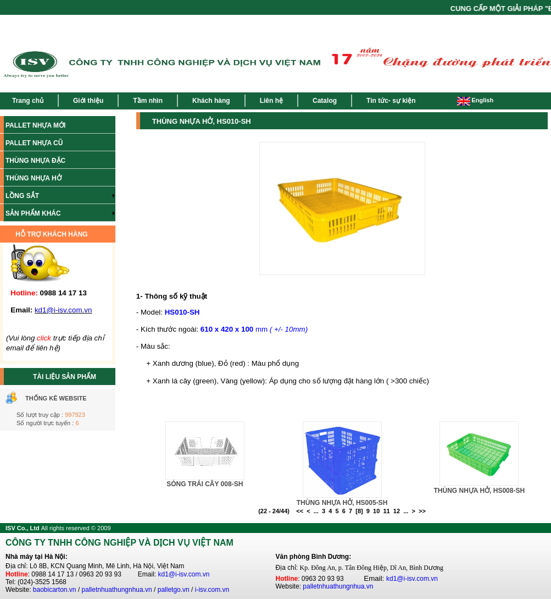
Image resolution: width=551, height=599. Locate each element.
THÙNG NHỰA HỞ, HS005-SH (342, 503)
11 (386, 511)
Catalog (325, 101)
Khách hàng (211, 101)
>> (422, 511)
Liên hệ (271, 101)
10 (376, 511)
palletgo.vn (174, 589)
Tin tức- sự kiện (390, 101)
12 (396, 511)
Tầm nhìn (148, 101)
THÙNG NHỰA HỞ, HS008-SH (479, 490)
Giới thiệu (88, 101)
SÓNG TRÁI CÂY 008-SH (204, 484)
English (475, 100)
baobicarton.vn (54, 589)
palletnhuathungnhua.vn (117, 589)
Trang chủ (27, 101)
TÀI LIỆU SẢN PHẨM (64, 377)
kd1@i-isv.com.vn (184, 574)
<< (299, 511)
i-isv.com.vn (212, 589)
